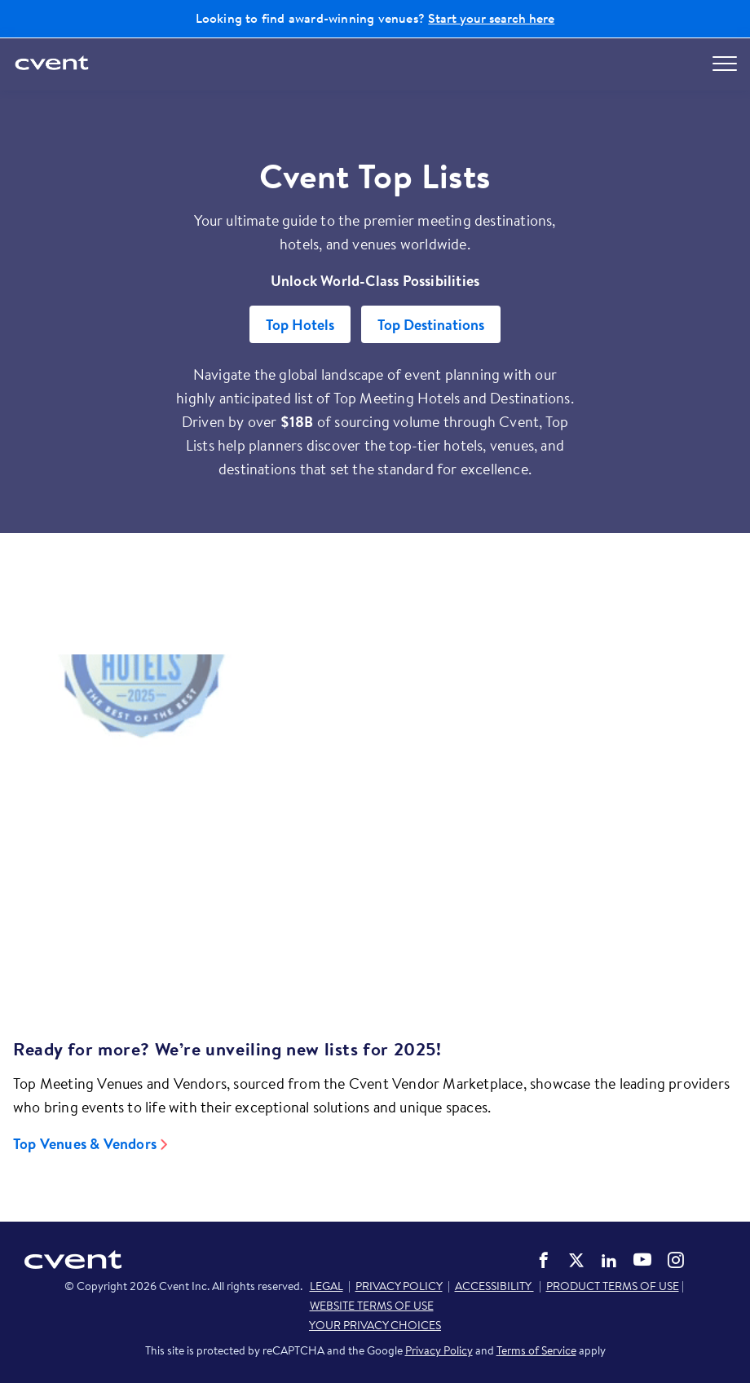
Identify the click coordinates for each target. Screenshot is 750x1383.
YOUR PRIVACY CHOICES (375, 1325)
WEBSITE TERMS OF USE (372, 1305)
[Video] (375, 818)
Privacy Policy (439, 1350)
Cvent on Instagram (676, 1260)
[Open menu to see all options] (724, 63)
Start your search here (491, 17)
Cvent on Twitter (576, 1260)
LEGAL (326, 1286)
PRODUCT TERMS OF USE (612, 1286)
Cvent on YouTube (642, 1259)
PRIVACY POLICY (399, 1286)
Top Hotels (300, 325)
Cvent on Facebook (544, 1260)
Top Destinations (430, 325)
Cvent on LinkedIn (609, 1260)
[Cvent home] (53, 64)
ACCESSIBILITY (494, 1286)
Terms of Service (536, 1350)
